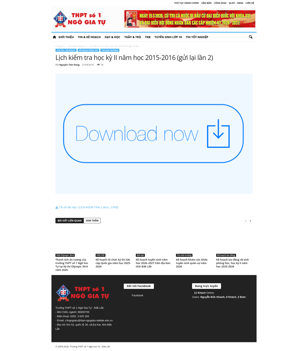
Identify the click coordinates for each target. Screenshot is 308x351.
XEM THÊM (92, 220)
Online (204, 292)
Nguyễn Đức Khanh (212, 296)
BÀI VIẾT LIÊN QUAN (70, 220)
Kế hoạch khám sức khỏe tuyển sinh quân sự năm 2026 (192, 263)
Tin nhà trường (110, 50)
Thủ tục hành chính (186, 2)
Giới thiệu (66, 37)
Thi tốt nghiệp (197, 37)
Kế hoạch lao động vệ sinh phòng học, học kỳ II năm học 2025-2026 (232, 263)
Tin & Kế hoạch (89, 37)
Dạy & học (112, 37)
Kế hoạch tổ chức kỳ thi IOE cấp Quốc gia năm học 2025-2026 (113, 263)
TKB (147, 37)
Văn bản (206, 2)
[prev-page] (246, 221)
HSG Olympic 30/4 (65, 255)
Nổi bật (140, 255)
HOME (54, 37)
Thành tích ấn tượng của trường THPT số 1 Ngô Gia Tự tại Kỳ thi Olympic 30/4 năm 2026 (71, 265)
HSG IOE (100, 255)
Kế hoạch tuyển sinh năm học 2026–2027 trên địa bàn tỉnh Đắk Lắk (153, 263)
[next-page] (251, 221)
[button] (250, 37)
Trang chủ (60, 46)
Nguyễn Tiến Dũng (69, 64)
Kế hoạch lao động (226, 255)
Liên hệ (250, 2)
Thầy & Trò (132, 37)
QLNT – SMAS (236, 2)
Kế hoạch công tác (77, 46)
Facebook (137, 295)
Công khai (220, 2)
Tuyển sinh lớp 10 (168, 37)
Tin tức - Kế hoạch (66, 50)
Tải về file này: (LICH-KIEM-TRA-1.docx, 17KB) (86, 207)
